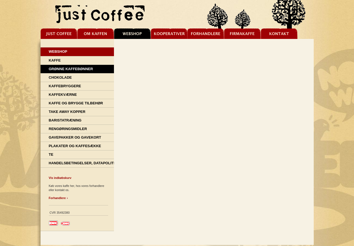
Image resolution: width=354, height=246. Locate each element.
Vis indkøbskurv (60, 177)
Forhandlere (57, 198)
